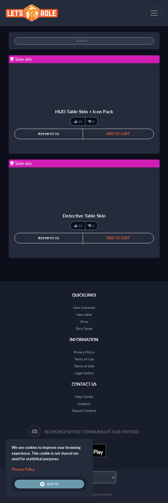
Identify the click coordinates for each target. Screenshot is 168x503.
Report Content (84, 410)
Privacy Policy (84, 352)
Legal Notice (84, 373)
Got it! (49, 484)
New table (84, 314)
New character (84, 307)
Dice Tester (84, 328)
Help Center (84, 396)
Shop (84, 321)
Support (84, 403)
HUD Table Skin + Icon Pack (84, 111)
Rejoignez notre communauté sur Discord (91, 431)
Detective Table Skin (84, 215)
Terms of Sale (84, 366)
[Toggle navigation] (154, 13)
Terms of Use (84, 359)
